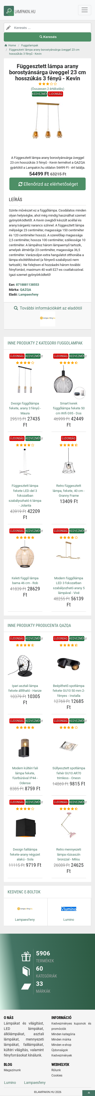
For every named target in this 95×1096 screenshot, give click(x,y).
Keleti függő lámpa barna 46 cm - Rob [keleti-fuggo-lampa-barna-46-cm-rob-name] (25, 580)
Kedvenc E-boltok (24, 892)
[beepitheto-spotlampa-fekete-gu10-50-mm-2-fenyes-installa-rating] (69, 645)
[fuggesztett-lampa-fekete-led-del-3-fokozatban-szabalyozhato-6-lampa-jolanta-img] (25, 465)
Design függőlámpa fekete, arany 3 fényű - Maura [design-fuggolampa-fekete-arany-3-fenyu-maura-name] (25, 408)
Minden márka (61, 1039)
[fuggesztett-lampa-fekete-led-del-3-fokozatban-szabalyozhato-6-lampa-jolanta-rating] (25, 445)
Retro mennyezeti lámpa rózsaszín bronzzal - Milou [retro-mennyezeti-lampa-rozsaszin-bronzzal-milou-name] (68, 854)
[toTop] (88, 1093)
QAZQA (25, 290)
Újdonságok (59, 1050)
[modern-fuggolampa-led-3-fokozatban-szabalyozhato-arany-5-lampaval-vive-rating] (69, 537)
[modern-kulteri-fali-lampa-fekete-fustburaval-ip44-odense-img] (25, 747)
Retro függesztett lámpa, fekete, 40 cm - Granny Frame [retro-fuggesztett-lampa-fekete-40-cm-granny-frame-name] (69, 490)
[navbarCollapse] (84, 10)
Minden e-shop (61, 1045)
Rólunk (56, 1070)
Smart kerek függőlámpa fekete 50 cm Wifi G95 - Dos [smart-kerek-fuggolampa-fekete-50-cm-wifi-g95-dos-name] (69, 408)
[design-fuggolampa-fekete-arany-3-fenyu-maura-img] (25, 382)
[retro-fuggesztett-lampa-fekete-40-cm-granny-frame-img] (69, 465)
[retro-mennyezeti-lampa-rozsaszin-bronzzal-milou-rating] (69, 809)
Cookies (56, 1075)
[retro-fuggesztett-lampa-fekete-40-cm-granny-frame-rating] (69, 445)
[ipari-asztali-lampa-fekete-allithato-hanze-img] (25, 665)
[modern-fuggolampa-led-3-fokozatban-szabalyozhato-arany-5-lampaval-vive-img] (69, 557)
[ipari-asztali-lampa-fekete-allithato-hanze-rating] (25, 645)
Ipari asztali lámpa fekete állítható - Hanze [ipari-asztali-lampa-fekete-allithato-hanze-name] (25, 688)
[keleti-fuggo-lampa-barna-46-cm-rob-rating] (25, 537)
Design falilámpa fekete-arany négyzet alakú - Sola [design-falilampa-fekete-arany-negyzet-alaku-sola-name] (25, 854)
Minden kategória (63, 1034)
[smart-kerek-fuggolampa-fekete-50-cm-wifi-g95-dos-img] (69, 382)
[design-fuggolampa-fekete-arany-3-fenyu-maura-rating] (25, 363)
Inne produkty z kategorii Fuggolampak (45, 343)
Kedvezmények (61, 1055)
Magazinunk (12, 1070)
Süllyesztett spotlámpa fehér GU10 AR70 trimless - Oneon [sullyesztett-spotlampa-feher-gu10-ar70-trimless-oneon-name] (68, 773)
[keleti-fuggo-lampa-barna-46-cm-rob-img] (25, 557)
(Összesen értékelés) (47, 89)
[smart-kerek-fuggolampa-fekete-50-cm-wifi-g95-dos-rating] (69, 363)
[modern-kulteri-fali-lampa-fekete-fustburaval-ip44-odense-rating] (25, 727)
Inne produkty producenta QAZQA (39, 625)
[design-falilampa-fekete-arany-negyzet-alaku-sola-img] (25, 829)
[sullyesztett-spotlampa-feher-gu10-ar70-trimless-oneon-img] (69, 747)
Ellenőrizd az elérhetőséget (47, 184)
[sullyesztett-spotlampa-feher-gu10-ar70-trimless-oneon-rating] (69, 727)
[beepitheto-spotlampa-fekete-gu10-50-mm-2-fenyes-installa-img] (69, 665)
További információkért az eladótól (47, 316)
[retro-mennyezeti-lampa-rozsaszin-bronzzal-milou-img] (69, 829)
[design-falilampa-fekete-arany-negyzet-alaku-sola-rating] (25, 809)
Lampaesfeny (28, 294)
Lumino (10, 1083)
